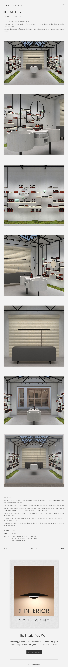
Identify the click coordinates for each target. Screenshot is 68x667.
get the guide (34, 652)
